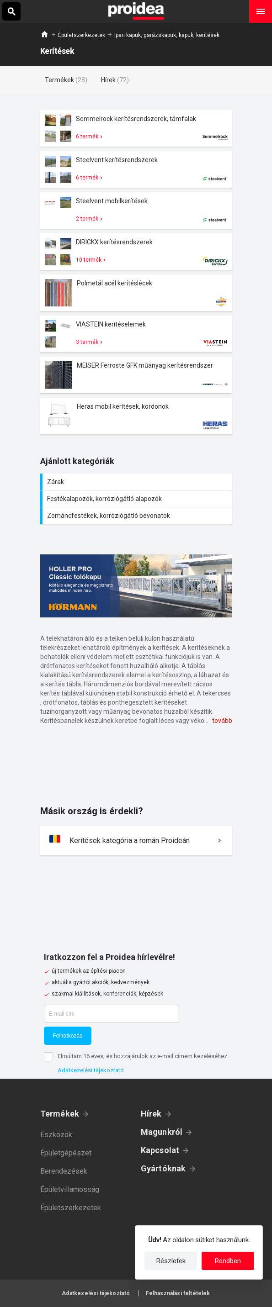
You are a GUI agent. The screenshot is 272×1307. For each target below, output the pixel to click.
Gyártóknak (163, 1168)
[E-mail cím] (111, 1014)
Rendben (228, 1261)
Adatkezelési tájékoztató (91, 1070)
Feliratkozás (68, 1036)
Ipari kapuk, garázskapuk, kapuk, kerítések (166, 35)
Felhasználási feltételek (178, 1293)
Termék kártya (136, 128)
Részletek (171, 1261)
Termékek (60, 1113)
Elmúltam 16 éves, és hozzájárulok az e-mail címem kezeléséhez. (143, 1056)
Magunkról (162, 1132)
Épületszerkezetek (81, 35)
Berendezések (63, 1171)
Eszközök (56, 1134)
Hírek (151, 1113)
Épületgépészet (65, 1153)
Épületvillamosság (69, 1189)
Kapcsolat (160, 1150)
